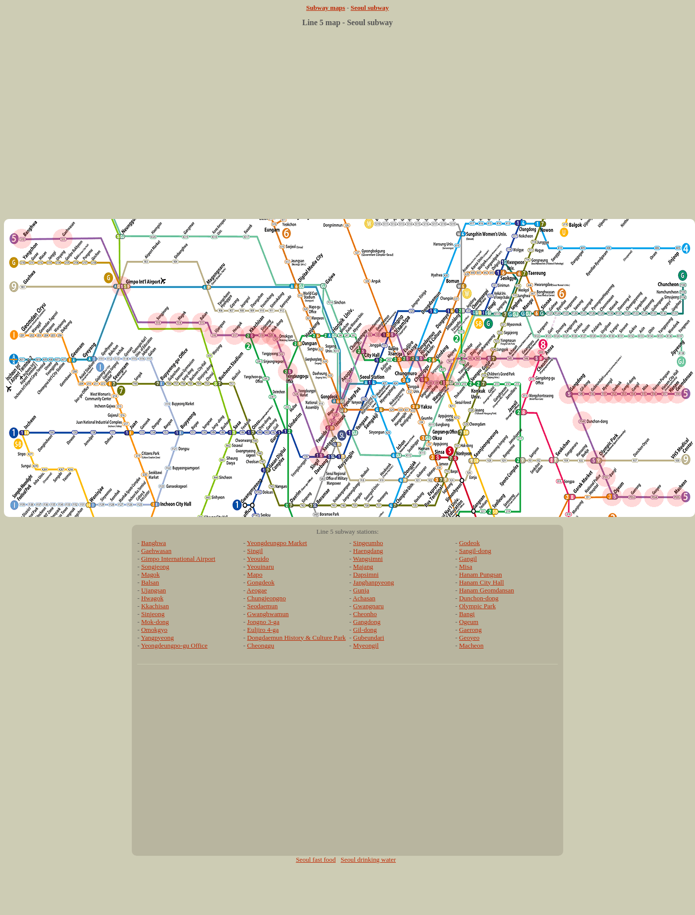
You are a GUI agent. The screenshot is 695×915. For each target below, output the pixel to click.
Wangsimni (368, 558)
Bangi (467, 614)
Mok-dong (155, 621)
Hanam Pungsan (480, 574)
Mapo (255, 574)
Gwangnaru (368, 606)
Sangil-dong (475, 550)
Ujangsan (153, 590)
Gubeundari (368, 637)
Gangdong (367, 621)
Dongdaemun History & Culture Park (296, 637)
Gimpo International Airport (178, 558)
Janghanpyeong (373, 582)
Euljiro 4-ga (263, 629)
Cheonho (365, 614)
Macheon (471, 645)
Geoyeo (469, 637)
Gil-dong (365, 629)
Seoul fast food (316, 859)
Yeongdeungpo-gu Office (174, 645)
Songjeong (155, 566)
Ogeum (468, 621)
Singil (255, 550)
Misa (465, 566)
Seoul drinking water (368, 859)
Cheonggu (260, 645)
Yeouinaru (260, 566)
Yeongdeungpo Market (277, 543)
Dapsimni (366, 574)
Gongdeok (261, 582)
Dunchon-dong (479, 598)
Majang (363, 566)
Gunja (361, 590)
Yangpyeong (157, 637)
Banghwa (153, 543)
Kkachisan (155, 606)
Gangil (468, 558)
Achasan (364, 598)
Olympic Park (477, 606)
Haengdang (368, 550)
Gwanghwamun (268, 614)
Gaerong (470, 629)
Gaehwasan (156, 550)
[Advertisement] (345, 126)
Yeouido (258, 558)
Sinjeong (152, 614)
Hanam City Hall (481, 582)
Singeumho (368, 543)
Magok (150, 574)
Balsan (150, 582)
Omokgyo (154, 629)
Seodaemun (262, 606)
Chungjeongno (266, 598)
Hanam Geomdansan (486, 590)
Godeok (469, 543)
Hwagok (152, 598)
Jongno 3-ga (263, 621)
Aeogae (257, 590)
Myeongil (366, 645)
